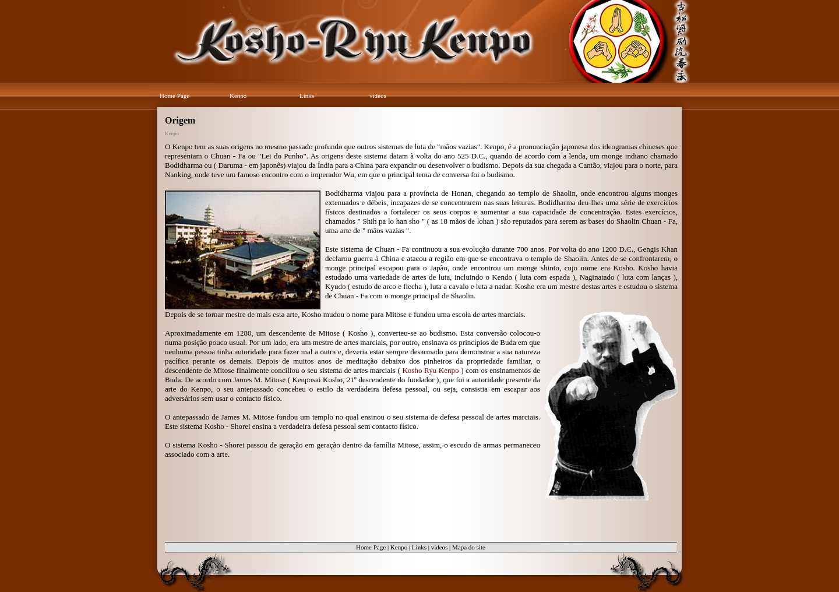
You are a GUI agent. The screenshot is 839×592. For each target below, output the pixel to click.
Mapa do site (468, 547)
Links (306, 95)
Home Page (174, 95)
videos (377, 95)
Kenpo (238, 95)
